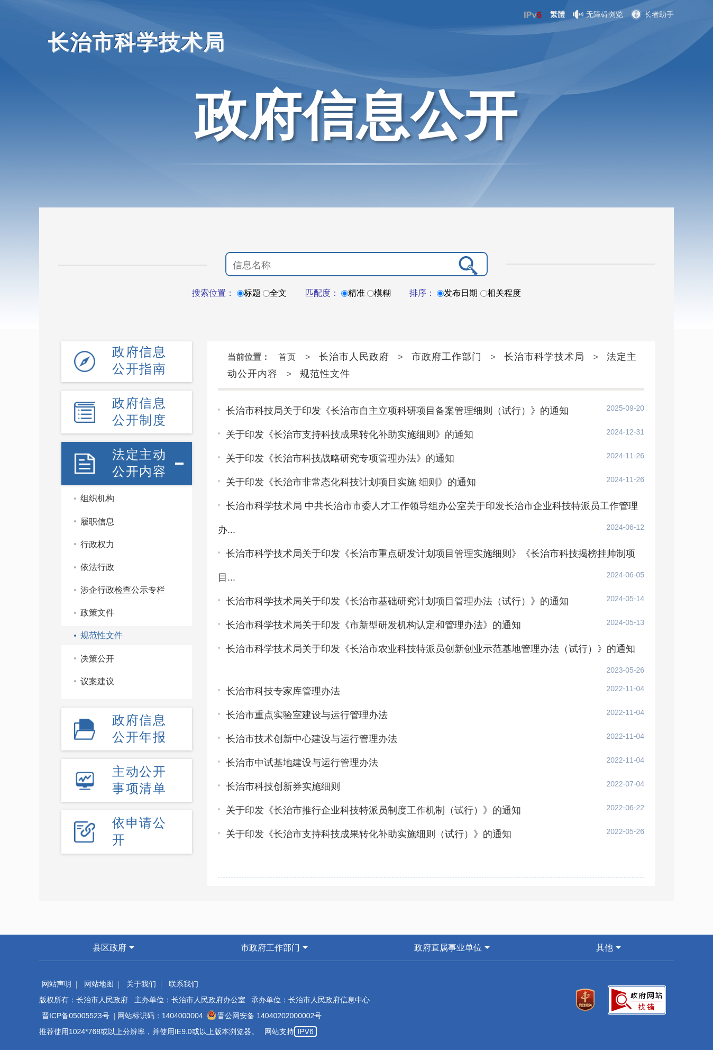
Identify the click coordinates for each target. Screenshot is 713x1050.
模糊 (379, 292)
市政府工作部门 (447, 356)
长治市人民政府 (354, 356)
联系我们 (183, 984)
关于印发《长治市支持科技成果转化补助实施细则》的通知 (349, 434)
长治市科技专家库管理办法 (283, 691)
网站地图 (99, 984)
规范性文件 (101, 635)
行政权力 (97, 544)
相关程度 (500, 292)
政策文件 (97, 612)
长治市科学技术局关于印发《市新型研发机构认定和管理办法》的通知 (373, 625)
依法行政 (97, 567)
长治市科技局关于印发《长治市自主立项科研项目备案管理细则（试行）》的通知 (397, 410)
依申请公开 (139, 831)
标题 (249, 292)
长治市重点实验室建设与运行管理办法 (307, 715)
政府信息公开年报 (139, 728)
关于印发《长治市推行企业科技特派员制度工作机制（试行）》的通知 (373, 810)
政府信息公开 (356, 115)
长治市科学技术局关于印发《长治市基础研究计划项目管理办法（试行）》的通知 (397, 601)
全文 (275, 292)
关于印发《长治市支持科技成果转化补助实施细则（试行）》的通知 (368, 834)
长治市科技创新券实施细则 (283, 786)
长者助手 (652, 14)
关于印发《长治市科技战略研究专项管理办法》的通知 (340, 458)
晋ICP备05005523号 (75, 1015)
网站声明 (56, 984)
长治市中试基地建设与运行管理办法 (302, 762)
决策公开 (97, 658)
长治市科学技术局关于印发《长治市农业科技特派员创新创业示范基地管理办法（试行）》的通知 (430, 649)
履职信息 (97, 521)
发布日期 (457, 292)
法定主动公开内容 (139, 462)
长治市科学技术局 (544, 356)
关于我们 (141, 984)
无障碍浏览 (598, 14)
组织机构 (97, 498)
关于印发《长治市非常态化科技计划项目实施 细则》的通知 (351, 482)
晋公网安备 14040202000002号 (264, 1015)
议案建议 (97, 681)
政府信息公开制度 (139, 411)
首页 (287, 356)
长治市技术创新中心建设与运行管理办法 (311, 739)
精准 (353, 292)
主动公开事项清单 (139, 779)
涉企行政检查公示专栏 (122, 589)
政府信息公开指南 (139, 360)
